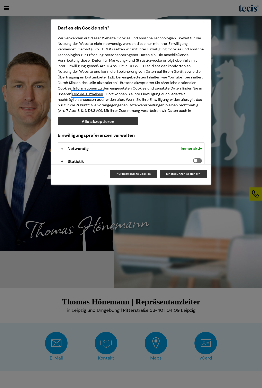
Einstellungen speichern (183, 174)
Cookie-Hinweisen (87, 94)
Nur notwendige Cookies (133, 174)
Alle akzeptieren (98, 121)
